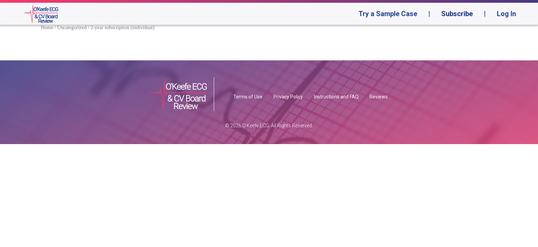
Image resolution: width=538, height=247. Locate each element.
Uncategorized (71, 27)
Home (47, 27)
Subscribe (457, 14)
